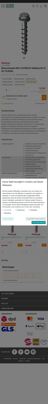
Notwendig (7, 210)
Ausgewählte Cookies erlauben (36, 219)
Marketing (7, 213)
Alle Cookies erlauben (38, 222)
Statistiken (33, 210)
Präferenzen (21, 210)
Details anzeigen (8, 219)
